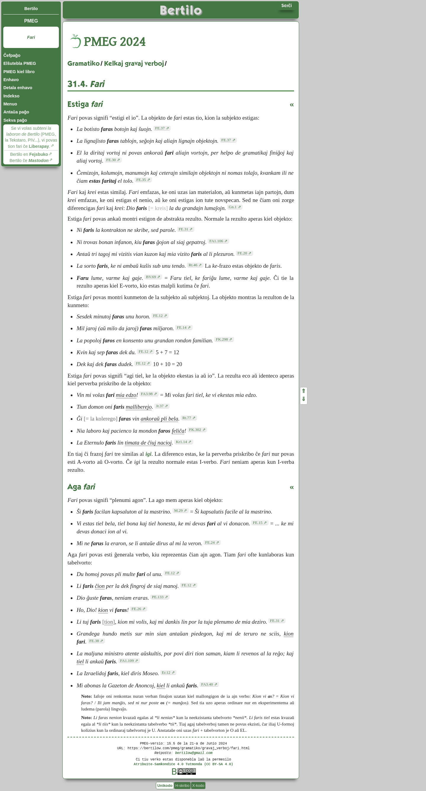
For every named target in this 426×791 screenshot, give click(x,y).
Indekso (11, 96)
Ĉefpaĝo (11, 55)
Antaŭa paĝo (16, 112)
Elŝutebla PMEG (19, 63)
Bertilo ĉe (29, 160)
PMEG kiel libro (19, 71)
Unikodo (164, 785)
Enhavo (11, 79)
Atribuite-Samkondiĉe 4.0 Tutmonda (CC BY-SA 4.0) (183, 764)
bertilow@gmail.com (193, 752)
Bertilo (31, 8)
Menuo (10, 104)
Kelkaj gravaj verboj (134, 63)
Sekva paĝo (15, 120)
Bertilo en (29, 154)
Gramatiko (83, 63)
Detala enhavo (17, 87)
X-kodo (198, 785)
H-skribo (182, 785)
